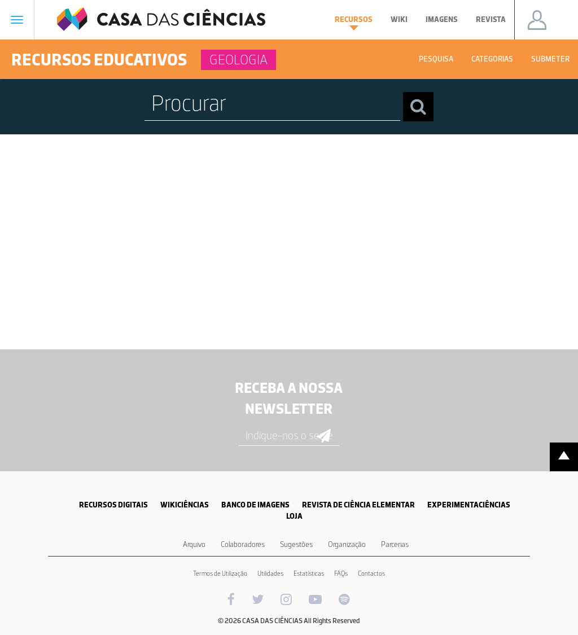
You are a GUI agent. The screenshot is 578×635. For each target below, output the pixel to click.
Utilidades (270, 573)
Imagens (442, 19)
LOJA (294, 516)
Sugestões (296, 544)
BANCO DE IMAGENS (255, 505)
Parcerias (395, 544)
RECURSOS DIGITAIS (113, 505)
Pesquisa (436, 59)
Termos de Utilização (220, 573)
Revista (491, 19)
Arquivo (194, 544)
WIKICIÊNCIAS (184, 505)
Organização (347, 544)
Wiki (399, 19)
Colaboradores (243, 544)
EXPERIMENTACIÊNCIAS (468, 505)
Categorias (492, 59)
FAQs (341, 573)
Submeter (550, 59)
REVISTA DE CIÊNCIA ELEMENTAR (358, 505)
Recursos (354, 22)
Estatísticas (309, 573)
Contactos (371, 573)
